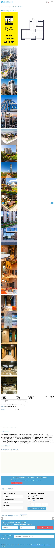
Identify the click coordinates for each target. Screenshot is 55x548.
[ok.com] (1, 538)
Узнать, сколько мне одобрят (37, 508)
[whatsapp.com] (6, 538)
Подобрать (45, 527)
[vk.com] (3, 538)
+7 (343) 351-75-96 (7, 535)
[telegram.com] (8, 538)
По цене (23, 516)
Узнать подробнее (16, 483)
